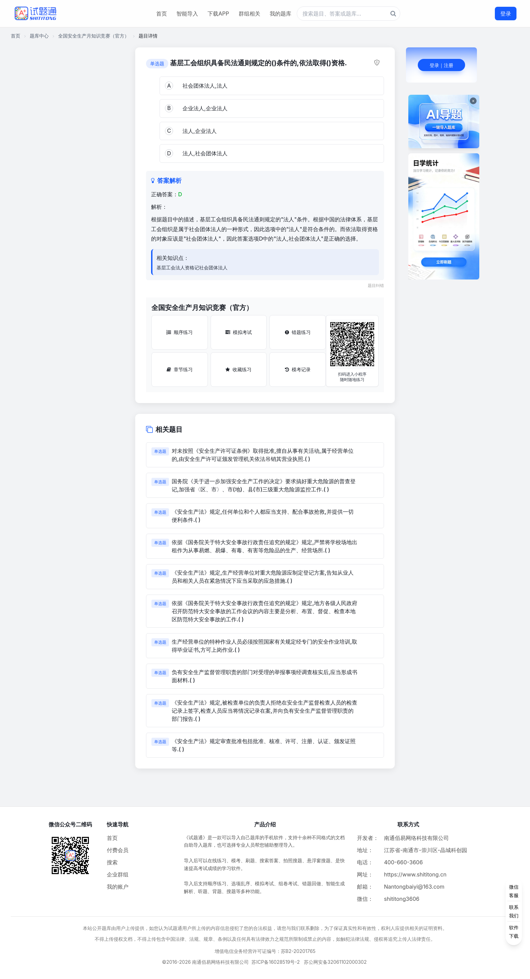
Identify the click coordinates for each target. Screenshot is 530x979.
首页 (161, 13)
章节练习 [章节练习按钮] (180, 369)
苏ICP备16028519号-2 (275, 962)
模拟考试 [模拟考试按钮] (238, 332)
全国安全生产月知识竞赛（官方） (93, 36)
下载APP (218, 13)
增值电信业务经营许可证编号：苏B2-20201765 (265, 951)
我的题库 (280, 13)
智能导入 (187, 13)
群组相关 (249, 13)
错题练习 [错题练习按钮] (298, 332)
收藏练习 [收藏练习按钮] (238, 369)
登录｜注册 (441, 65)
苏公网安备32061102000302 (335, 962)
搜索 (112, 862)
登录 (505, 13)
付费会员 (117, 850)
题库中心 (39, 36)
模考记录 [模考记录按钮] (298, 369)
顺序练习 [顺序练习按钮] (179, 332)
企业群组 (117, 874)
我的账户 (117, 886)
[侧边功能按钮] (514, 911)
